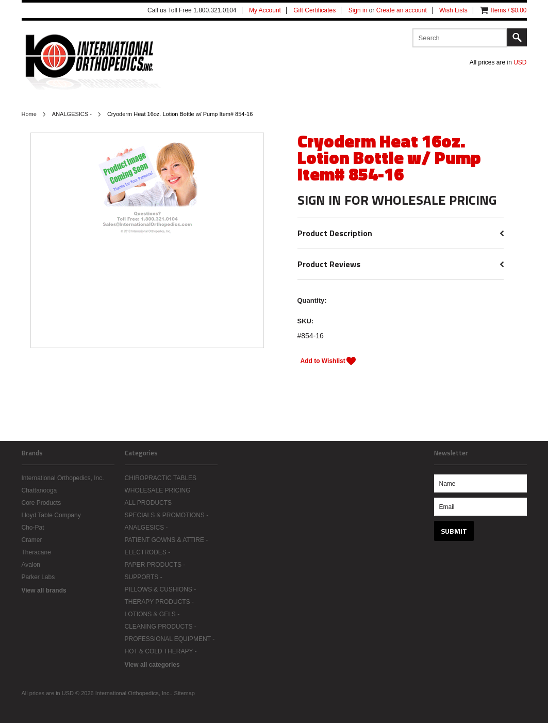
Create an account (401, 10)
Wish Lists (453, 10)
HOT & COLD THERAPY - (161, 651)
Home (29, 114)
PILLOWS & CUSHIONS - (160, 589)
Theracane (36, 552)
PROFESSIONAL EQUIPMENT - (170, 639)
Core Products (41, 502)
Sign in (358, 10)
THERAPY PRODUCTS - (159, 601)
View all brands (44, 590)
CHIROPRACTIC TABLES (161, 478)
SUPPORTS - (143, 577)
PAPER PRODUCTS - (155, 564)
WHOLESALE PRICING (158, 490)
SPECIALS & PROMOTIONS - (167, 515)
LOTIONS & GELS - (152, 614)
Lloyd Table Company (51, 515)
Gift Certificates (314, 10)
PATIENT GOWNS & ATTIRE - (166, 540)
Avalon (31, 564)
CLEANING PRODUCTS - (160, 626)
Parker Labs (38, 577)
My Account (265, 10)
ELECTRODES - (148, 552)
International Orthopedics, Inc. (63, 478)
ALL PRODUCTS (148, 502)
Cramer (32, 540)
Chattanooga (39, 490)
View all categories (152, 664)
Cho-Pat (33, 527)
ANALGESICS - (72, 114)
